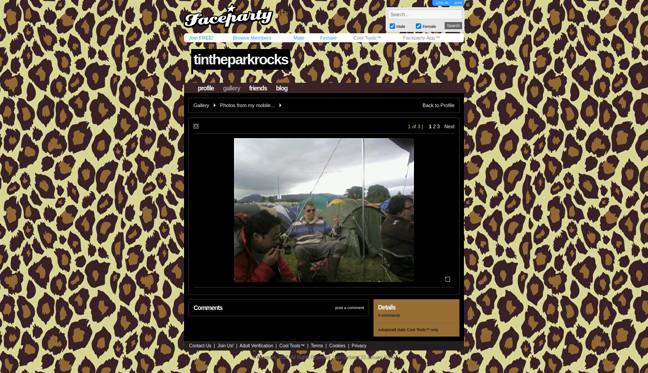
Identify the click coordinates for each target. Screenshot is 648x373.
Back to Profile (438, 105)
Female (328, 37)
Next (449, 126)
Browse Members (252, 37)
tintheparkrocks (241, 59)
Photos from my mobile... (247, 105)
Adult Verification (256, 345)
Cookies (337, 345)
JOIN (458, 3)
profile (206, 88)
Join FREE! (201, 37)
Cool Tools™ (367, 37)
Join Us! (225, 345)
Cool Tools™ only (422, 330)
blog (282, 88)
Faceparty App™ (421, 37)
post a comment (349, 308)
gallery (231, 88)
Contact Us (200, 345)
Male (298, 37)
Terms (317, 345)
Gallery (201, 105)
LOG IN (442, 3)
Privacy (359, 345)
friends (258, 88)
